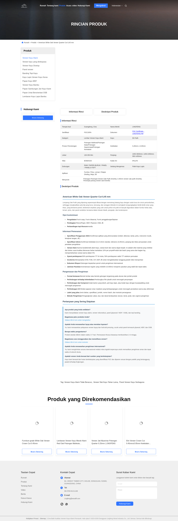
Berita (23, 494)
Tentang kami (52, 6)
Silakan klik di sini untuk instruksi (76, 342)
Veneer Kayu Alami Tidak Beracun (78, 382)
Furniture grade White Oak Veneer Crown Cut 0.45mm (36, 442)
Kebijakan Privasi (32, 518)
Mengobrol (101, 6)
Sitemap (43, 518)
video (74, 6)
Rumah (43, 6)
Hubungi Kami (84, 6)
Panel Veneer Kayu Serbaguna (131, 382)
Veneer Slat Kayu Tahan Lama (105, 382)
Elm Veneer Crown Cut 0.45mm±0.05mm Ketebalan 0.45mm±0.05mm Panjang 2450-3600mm (139, 442)
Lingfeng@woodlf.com (72, 498)
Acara (68, 6)
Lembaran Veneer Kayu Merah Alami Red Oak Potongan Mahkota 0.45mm (71, 442)
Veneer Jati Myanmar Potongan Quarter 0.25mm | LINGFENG (104, 442)
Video (23, 490)
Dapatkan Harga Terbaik (122, 89)
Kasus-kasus (26, 498)
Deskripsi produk (109, 112)
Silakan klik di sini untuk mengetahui (77, 320)
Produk (62, 6)
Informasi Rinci (76, 112)
